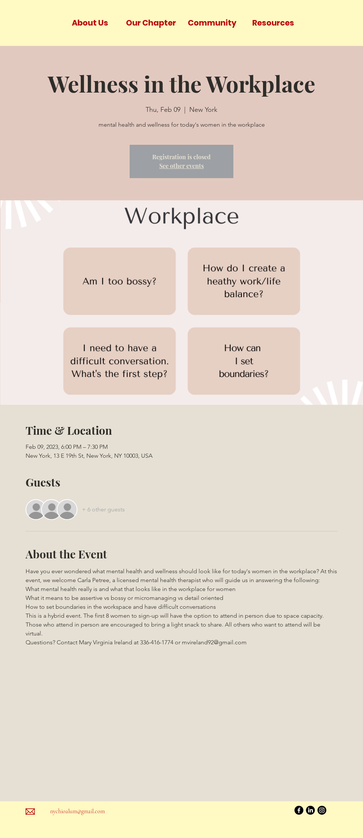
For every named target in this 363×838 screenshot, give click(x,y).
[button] (89, 23)
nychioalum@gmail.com (77, 811)
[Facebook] (298, 810)
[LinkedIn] (310, 810)
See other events (181, 166)
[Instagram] (321, 810)
